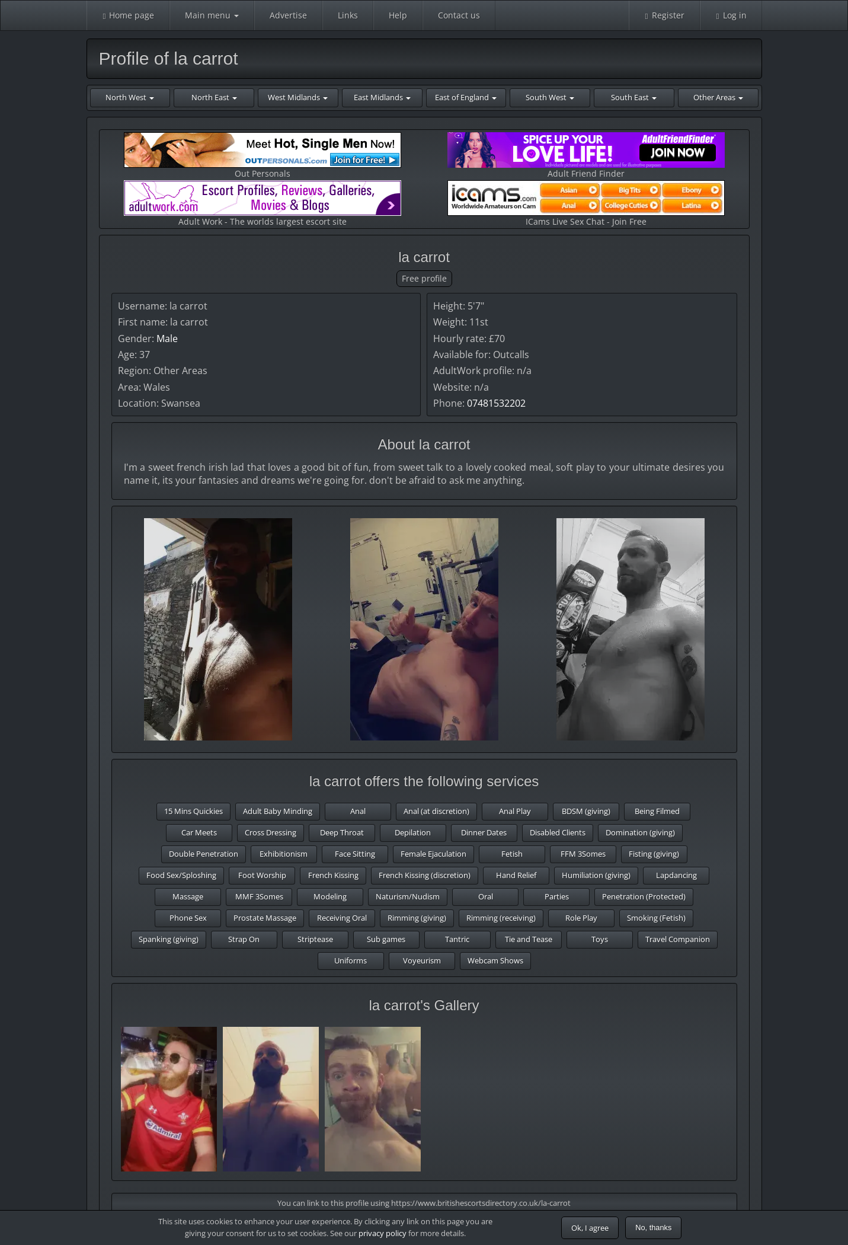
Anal (358, 811)
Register (664, 15)
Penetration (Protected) (644, 896)
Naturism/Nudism (408, 896)
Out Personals (262, 155)
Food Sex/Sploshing (181, 875)
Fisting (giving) (654, 853)
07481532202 (496, 403)
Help (398, 15)
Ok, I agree (590, 1227)
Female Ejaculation (433, 853)
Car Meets (199, 832)
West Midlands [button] (298, 97)
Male (167, 338)
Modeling (330, 896)
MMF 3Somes (259, 896)
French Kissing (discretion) (425, 875)
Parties (557, 896)
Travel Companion (677, 939)
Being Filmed (657, 811)
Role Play (581, 917)
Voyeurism (422, 960)
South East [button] (634, 97)
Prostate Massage (264, 917)
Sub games (386, 939)
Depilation (413, 832)
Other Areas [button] (718, 97)
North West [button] (129, 97)
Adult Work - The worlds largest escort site (262, 203)
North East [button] (214, 97)
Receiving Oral (342, 917)
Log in (731, 15)
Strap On (244, 939)
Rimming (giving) (417, 917)
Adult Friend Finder (586, 155)
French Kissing (333, 875)
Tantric (457, 939)
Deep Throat (342, 832)
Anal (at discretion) (436, 811)
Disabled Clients (557, 832)
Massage (187, 896)
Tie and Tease (528, 939)
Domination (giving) (640, 832)
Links (348, 15)
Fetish (512, 853)
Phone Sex (188, 917)
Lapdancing (676, 875)
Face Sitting (355, 853)
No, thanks (653, 1227)
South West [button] (550, 97)
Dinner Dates (484, 832)
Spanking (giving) (169, 939)
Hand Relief (516, 875)
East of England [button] (466, 97)
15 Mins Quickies (193, 811)
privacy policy (383, 1233)
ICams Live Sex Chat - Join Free (586, 203)
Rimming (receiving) (501, 917)
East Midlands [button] (382, 97)
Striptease (315, 939)
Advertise (288, 15)
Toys (599, 939)
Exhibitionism (284, 853)
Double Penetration (203, 853)
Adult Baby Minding (277, 811)
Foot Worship (262, 875)
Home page (128, 15)
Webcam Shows (495, 960)
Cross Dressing (270, 832)
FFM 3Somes (583, 853)
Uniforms (350, 960)
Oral (485, 896)
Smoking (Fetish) (656, 917)
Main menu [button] (212, 15)
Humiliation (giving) (596, 875)
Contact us (459, 15)
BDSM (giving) (586, 811)
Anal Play (515, 811)
